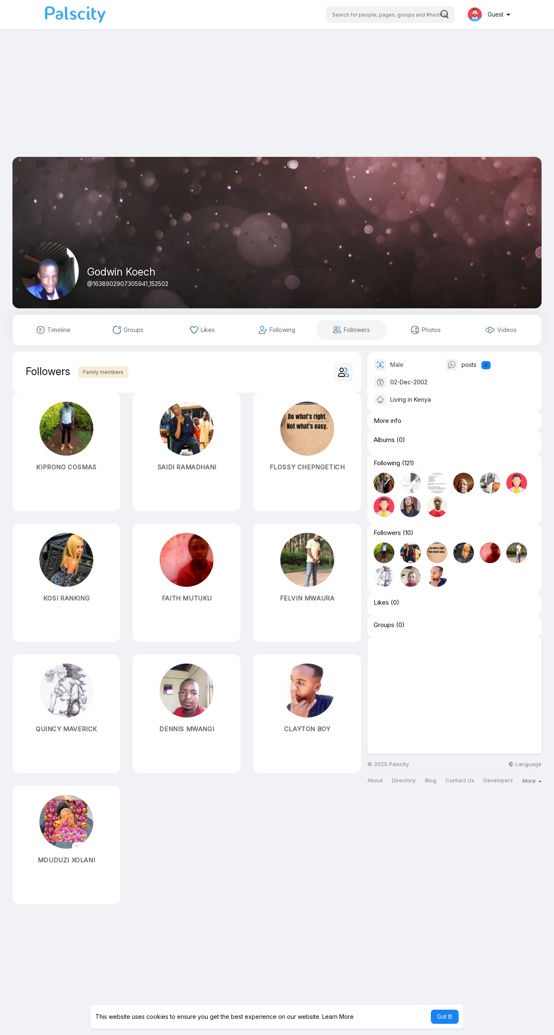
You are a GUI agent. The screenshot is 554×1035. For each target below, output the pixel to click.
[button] (390, 14)
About (375, 780)
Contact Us (459, 780)
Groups (384, 625)
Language (525, 764)
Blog (430, 780)
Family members (103, 372)
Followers (387, 533)
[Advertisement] (277, 99)
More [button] (532, 780)
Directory (404, 780)
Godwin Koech (121, 272)
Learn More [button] (338, 1016)
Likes (381, 602)
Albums (384, 440)
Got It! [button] (444, 1016)
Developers (498, 780)
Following (387, 463)
